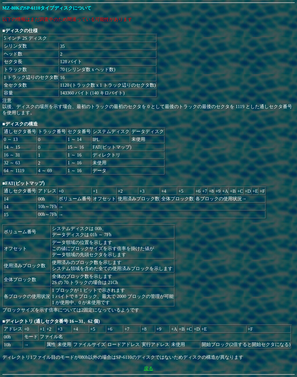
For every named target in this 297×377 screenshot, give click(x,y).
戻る (148, 368)
